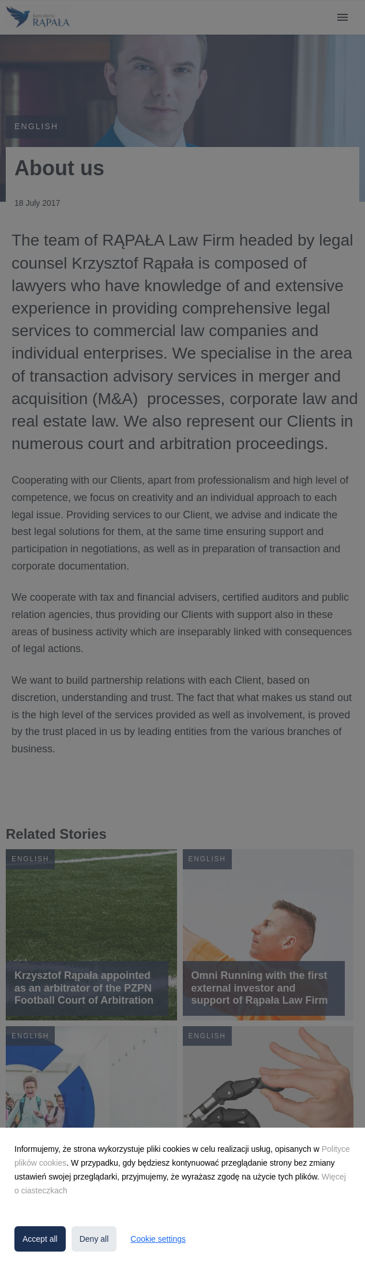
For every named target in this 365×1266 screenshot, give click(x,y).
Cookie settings (158, 1239)
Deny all (94, 1239)
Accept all (40, 1239)
